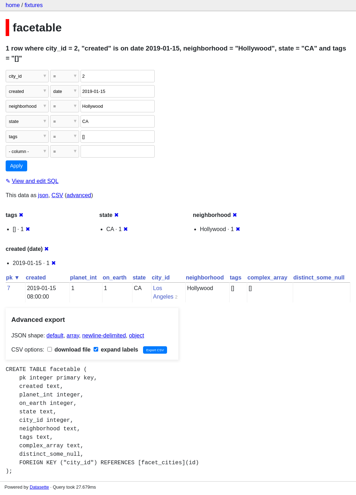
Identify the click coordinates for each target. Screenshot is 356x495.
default (55, 335)
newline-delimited (104, 335)
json (43, 195)
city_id (161, 278)
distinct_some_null (319, 278)
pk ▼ (13, 278)
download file (69, 350)
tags (236, 278)
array (73, 335)
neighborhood (205, 278)
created (36, 278)
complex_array (267, 278)
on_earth (115, 278)
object (136, 335)
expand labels (116, 350)
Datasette (39, 487)
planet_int (83, 278)
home (13, 5)
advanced (79, 195)
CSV (57, 195)
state (139, 278)
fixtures (33, 5)
